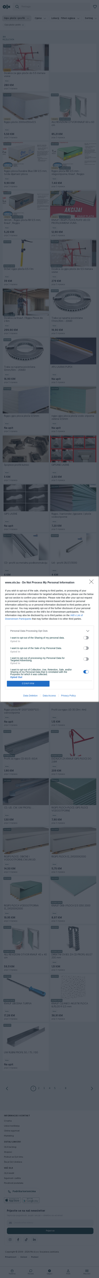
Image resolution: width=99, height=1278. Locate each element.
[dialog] (49, 639)
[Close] (92, 583)
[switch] (86, 637)
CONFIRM (28, 683)
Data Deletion (30, 695)
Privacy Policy (68, 695)
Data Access (49, 695)
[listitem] (49, 631)
